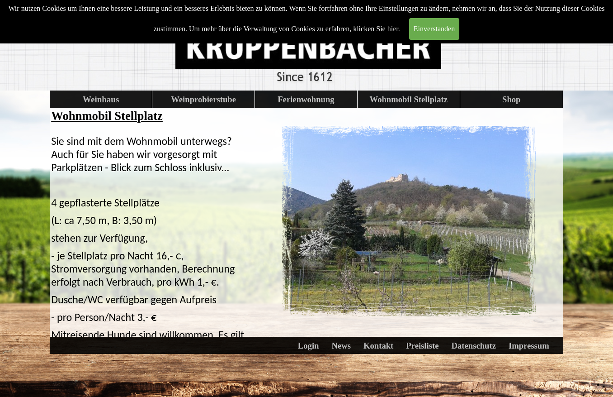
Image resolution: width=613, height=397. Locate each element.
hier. (393, 29)
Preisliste (422, 345)
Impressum (529, 345)
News (341, 345)
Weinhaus (101, 99)
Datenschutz (473, 345)
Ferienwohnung (306, 99)
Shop (511, 99)
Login (308, 345)
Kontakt (378, 345)
